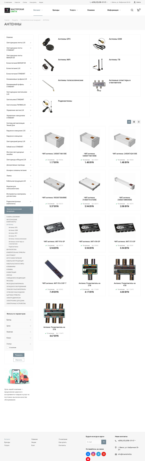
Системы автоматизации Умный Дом (16, 124)
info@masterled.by (125, 454)
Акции (33, 442)
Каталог (37, 10)
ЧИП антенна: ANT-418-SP (89, 241)
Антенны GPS (64, 39)
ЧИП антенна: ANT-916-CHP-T (54, 283)
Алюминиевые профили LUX (17, 79)
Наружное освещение (14, 136)
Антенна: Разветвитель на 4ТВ (125, 284)
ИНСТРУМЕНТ (11, 255)
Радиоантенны (65, 101)
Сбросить (18, 360)
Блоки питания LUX (13, 68)
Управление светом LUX (15, 110)
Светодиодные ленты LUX (16, 42)
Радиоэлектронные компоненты (14, 203)
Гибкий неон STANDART (15, 147)
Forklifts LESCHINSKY (13, 217)
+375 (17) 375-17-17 (126, 441)
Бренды (56, 10)
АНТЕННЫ (10, 224)
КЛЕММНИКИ (11, 266)
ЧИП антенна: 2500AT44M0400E (125, 199)
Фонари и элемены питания (16, 170)
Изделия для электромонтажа (13, 187)
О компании (63, 439)
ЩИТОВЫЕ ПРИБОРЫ (13, 295)
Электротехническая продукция (14, 210)
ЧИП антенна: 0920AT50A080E (54, 198)
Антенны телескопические (70, 80)
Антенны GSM (115, 39)
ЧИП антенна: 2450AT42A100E (125, 154)
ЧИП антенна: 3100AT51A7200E (90, 199)
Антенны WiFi (64, 59)
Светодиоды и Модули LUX (16, 160)
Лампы (9, 176)
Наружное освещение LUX (16, 131)
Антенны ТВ (114, 59)
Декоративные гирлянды (16, 165)
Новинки (91, 10)
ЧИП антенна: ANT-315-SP (124, 241)
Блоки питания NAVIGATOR (16, 63)
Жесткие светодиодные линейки (15, 153)
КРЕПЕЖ (9, 275)
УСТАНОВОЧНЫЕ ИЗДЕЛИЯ (16, 292)
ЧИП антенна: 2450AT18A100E (54, 154)
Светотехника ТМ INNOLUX (16, 105)
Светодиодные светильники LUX (17, 93)
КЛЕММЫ (10, 269)
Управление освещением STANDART (16, 117)
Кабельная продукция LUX (16, 181)
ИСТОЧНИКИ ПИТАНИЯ (14, 258)
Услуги (74, 10)
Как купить (63, 442)
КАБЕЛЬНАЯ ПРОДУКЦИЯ (15, 261)
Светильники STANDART (15, 99)
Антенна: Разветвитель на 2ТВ (89, 284)
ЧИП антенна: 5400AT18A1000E (90, 155)
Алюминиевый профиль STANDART (15, 86)
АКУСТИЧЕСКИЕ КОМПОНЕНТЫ (12, 221)
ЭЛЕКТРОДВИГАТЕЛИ (14, 298)
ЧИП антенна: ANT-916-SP (54, 241)
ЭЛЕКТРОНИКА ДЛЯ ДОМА (15, 300)
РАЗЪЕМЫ (10, 281)
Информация (113, 10)
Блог (33, 445)
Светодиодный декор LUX (16, 141)
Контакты (62, 445)
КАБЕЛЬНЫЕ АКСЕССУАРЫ (15, 264)
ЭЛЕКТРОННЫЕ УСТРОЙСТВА (16, 303)
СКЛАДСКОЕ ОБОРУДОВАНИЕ (16, 286)
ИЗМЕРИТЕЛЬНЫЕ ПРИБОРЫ (16, 252)
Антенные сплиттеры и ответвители (120, 81)
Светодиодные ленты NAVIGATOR (14, 57)
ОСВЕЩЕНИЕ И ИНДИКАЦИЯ (16, 278)
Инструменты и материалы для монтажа (16, 195)
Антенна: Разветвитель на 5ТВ (54, 328)
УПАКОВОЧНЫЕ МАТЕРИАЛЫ (16, 289)
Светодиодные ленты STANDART (14, 49)
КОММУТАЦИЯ (11, 272)
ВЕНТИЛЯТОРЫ (11, 249)
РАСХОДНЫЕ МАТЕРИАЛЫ (15, 283)
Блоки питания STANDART (16, 74)
